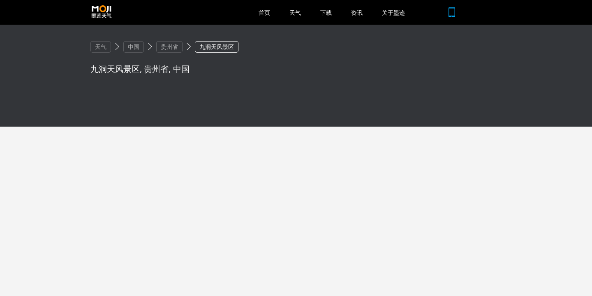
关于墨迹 (393, 12)
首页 (264, 12)
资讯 (357, 12)
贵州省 (169, 47)
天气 (295, 12)
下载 (326, 12)
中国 (133, 47)
